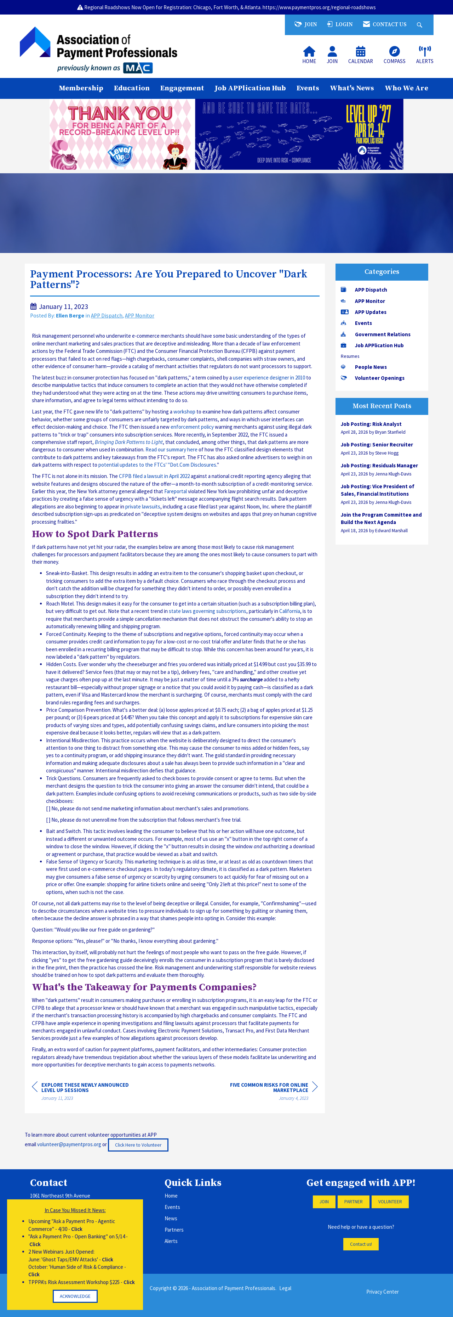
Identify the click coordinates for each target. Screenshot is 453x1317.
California (289, 611)
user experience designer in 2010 (269, 377)
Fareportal (175, 491)
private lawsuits (142, 506)
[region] (265, 1092)
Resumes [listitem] (350, 356)
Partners (174, 1229)
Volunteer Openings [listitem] (373, 378)
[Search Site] (420, 24)
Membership (81, 88)
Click (76, 1229)
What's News (352, 88)
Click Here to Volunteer (138, 1145)
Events (308, 88)
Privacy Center (382, 1291)
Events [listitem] (356, 323)
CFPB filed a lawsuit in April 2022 (154, 476)
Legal (285, 1288)
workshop (184, 411)
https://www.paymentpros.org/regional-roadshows (319, 7)
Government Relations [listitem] (376, 334)
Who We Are (406, 88)
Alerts (171, 1241)
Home (171, 1195)
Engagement (182, 88)
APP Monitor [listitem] (363, 301)
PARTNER (353, 1202)
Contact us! (361, 1244)
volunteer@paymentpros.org (69, 1144)
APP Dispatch (106, 315)
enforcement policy (192, 426)
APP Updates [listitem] (363, 312)
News (171, 1218)
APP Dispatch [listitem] (364, 289)
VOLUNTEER (390, 1202)
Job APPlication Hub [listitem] (372, 345)
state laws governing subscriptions (207, 611)
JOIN (324, 1202)
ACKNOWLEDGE (75, 1296)
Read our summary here (171, 449)
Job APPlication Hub (250, 88)
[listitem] (382, 428)
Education (132, 88)
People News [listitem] (364, 367)
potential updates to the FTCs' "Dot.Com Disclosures (157, 464)
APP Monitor (139, 315)
